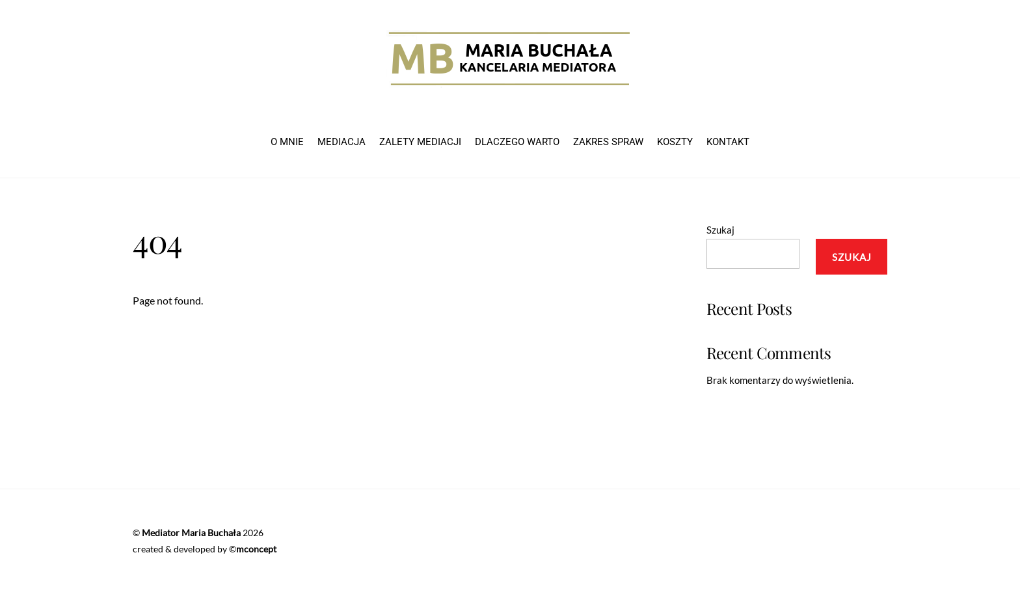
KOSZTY (675, 142)
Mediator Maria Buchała (191, 532)
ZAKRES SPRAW (608, 142)
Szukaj (720, 230)
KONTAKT (727, 142)
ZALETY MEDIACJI (420, 142)
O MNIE (287, 142)
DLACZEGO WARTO (517, 142)
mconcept (256, 548)
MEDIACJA (341, 142)
